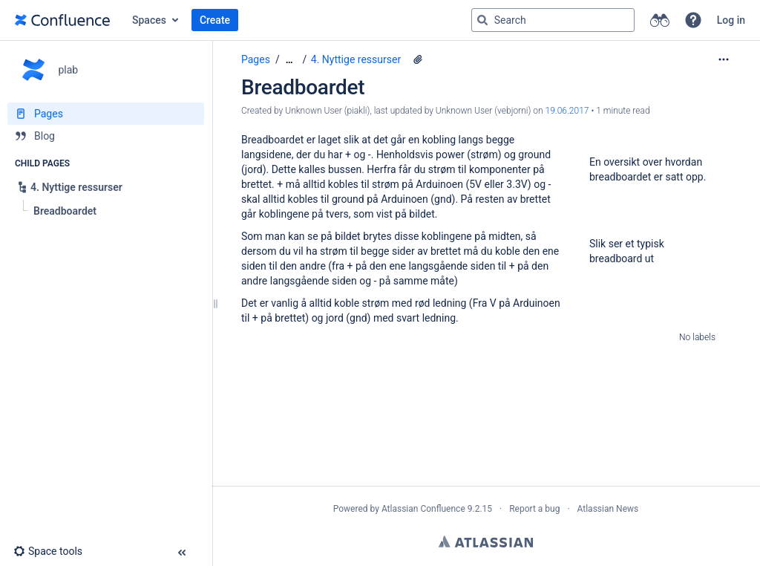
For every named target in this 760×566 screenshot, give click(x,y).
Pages (255, 59)
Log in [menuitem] (731, 20)
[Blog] (105, 136)
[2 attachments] (418, 59)
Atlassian (486, 541)
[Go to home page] (62, 20)
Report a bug (534, 509)
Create (215, 20)
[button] (693, 20)
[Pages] (105, 114)
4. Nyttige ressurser (356, 59)
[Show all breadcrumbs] (289, 59)
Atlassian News (608, 509)
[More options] (724, 59)
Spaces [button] (149, 20)
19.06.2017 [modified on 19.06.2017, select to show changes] (567, 110)
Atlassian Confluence (423, 509)
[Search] (482, 20)
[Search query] (553, 20)
